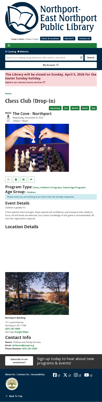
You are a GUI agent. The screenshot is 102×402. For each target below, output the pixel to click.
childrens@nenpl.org (23, 345)
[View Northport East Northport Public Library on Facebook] (57, 375)
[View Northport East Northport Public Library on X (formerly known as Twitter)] (67, 375)
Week (85, 108)
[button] (25, 39)
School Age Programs (74, 187)
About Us (10, 374)
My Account (49, 65)
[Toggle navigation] (9, 45)
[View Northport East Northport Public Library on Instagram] (78, 375)
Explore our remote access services (23, 82)
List (66, 108)
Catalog (12, 51)
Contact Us (84, 38)
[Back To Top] (51, 396)
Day (93, 108)
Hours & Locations (50, 38)
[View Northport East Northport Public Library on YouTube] (88, 375)
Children (31, 192)
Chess (36, 187)
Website (24, 51)
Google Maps (22, 331)
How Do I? (69, 38)
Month (75, 108)
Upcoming (55, 108)
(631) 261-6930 (12, 328)
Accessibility (37, 374)
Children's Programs (51, 187)
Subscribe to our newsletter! (19, 361)
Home (8, 93)
